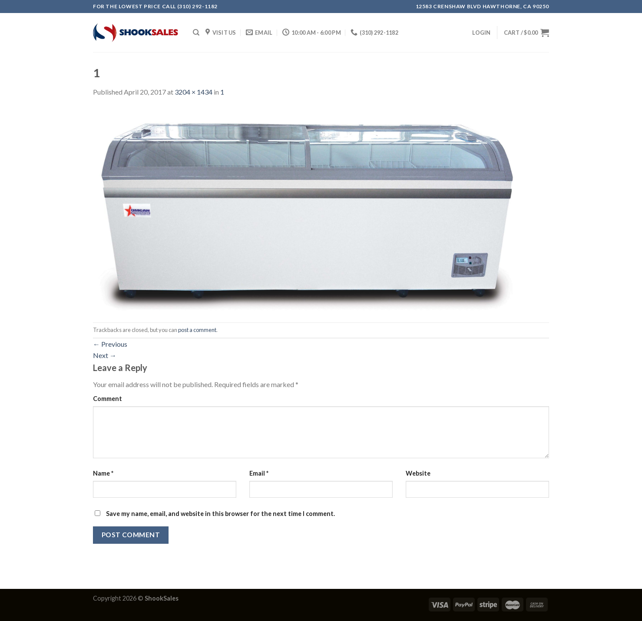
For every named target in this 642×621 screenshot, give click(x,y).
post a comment (197, 329)
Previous (110, 344)
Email (258, 473)
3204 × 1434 (193, 92)
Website (418, 473)
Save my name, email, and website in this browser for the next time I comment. (220, 513)
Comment (107, 398)
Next (104, 355)
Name (103, 473)
